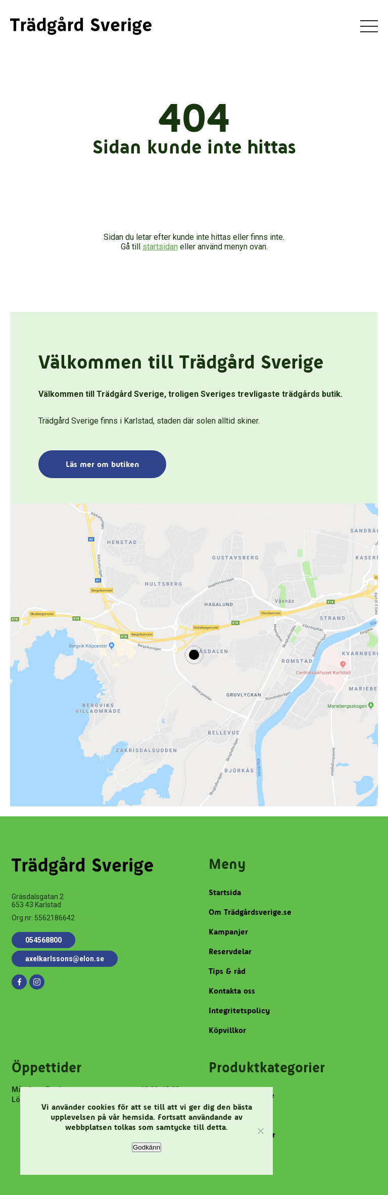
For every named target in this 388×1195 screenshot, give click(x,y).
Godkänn (146, 1147)
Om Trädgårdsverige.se (250, 912)
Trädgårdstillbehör (242, 1134)
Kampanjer (228, 932)
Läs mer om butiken (102, 464)
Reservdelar (230, 951)
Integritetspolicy (239, 1010)
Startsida (225, 892)
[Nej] (260, 1131)
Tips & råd (227, 971)
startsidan (160, 246)
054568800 (43, 940)
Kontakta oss (232, 991)
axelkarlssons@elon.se (64, 959)
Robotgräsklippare (241, 1095)
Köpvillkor (227, 1030)
